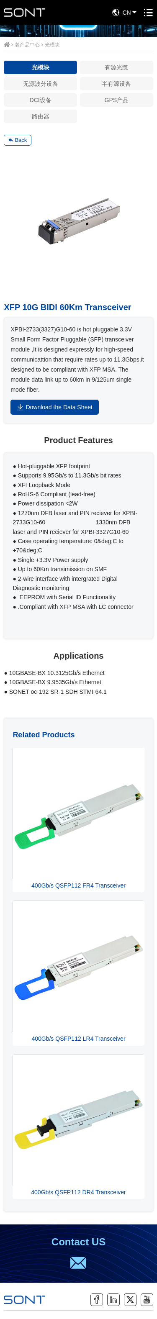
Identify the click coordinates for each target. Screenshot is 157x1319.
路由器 (40, 116)
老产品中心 (27, 45)
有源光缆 (116, 67)
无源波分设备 (40, 83)
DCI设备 (40, 100)
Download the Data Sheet (55, 407)
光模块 (52, 45)
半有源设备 (116, 83)
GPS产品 (117, 100)
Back (17, 140)
